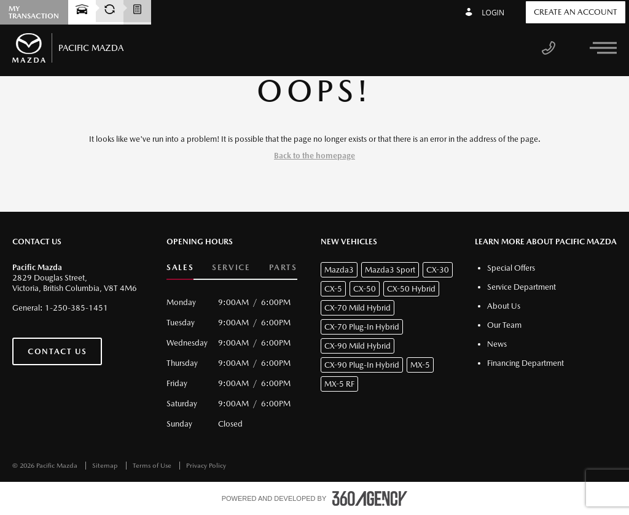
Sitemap (106, 466)
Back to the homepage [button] (314, 155)
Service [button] (231, 267)
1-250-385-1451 (76, 307)
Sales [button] (179, 267)
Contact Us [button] (57, 351)
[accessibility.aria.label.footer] (369, 498)
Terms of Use (153, 466)
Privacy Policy (206, 466)
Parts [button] (283, 267)
